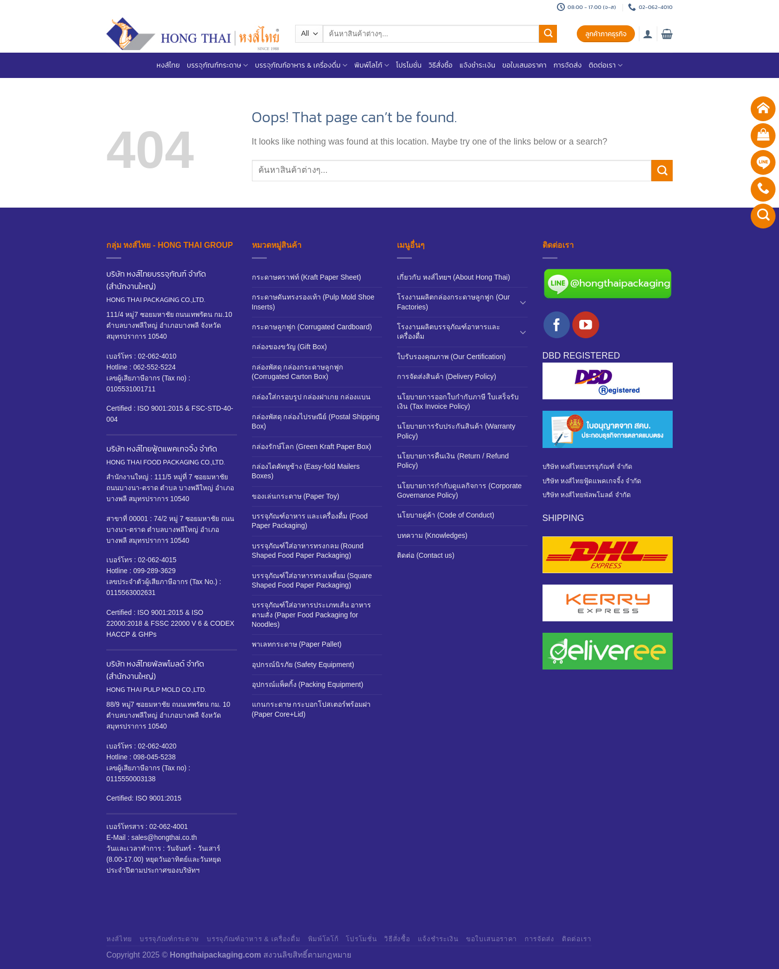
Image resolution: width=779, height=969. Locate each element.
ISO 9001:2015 (157, 798)
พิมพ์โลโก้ (371, 65)
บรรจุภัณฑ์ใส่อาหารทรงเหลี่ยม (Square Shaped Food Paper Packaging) (312, 580)
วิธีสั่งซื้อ (441, 65)
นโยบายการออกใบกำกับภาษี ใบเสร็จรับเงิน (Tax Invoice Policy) (458, 401)
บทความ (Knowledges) (432, 535)
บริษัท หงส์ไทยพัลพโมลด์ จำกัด (587, 495)
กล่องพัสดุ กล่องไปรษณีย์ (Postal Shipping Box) (316, 421)
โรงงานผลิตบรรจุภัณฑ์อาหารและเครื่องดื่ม (448, 331)
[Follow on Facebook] (557, 324)
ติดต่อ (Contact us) (426, 555)
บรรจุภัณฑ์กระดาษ (217, 65)
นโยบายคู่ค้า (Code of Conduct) (445, 515)
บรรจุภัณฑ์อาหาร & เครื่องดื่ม (301, 65)
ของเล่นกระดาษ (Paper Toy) (295, 496)
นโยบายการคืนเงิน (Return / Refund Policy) (453, 460)
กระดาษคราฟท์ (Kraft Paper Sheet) (306, 277)
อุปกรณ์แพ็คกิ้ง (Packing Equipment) (308, 684)
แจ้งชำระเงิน (477, 65)
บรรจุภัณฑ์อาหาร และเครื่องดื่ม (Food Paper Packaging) (310, 520)
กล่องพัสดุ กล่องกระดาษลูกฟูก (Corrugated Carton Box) (298, 371)
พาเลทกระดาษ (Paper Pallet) (297, 644)
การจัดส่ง (567, 65)
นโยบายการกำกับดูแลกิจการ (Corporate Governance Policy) (459, 490)
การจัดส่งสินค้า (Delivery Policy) (446, 376)
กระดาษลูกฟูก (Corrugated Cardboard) (312, 327)
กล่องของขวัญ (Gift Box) (289, 347)
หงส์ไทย (168, 65)
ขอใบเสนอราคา (524, 65)
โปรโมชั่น (409, 65)
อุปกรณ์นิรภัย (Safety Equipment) (303, 665)
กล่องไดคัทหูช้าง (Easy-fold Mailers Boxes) (306, 471)
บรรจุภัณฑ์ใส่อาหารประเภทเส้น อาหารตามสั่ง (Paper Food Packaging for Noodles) (312, 614)
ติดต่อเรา (606, 65)
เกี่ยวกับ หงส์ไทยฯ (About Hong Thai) (453, 277)
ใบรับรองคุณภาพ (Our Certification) (451, 357)
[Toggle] (523, 302)
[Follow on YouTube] (585, 324)
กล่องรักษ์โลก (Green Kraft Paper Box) (312, 446)
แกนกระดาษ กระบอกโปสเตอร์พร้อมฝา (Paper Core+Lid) (311, 709)
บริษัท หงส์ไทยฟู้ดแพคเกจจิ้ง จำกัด (592, 481)
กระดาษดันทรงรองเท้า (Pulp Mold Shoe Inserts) (313, 301)
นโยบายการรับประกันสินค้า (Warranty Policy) (456, 431)
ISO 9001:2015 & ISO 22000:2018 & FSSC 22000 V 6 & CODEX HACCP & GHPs (170, 623)
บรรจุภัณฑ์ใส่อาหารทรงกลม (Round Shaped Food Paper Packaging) (308, 550)
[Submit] (548, 34)
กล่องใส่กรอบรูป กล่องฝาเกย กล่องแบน (311, 397)
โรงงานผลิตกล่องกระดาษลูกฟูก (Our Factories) (453, 301)
